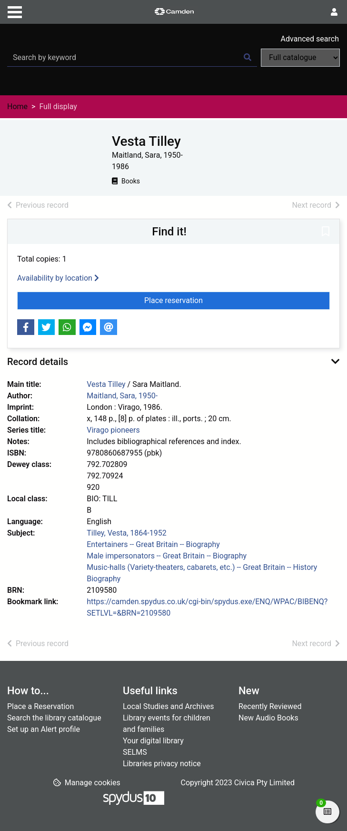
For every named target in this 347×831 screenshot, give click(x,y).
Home (17, 106)
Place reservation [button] (198, 299)
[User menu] (334, 12)
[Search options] (300, 58)
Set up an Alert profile (43, 729)
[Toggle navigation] (15, 11)
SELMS (135, 752)
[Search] (247, 58)
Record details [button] (37, 361)
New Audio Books (268, 717)
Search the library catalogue (54, 717)
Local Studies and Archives (168, 706)
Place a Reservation (40, 706)
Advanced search (310, 38)
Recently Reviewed (270, 706)
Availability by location (58, 278)
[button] (325, 232)
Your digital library (153, 740)
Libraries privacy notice (162, 763)
